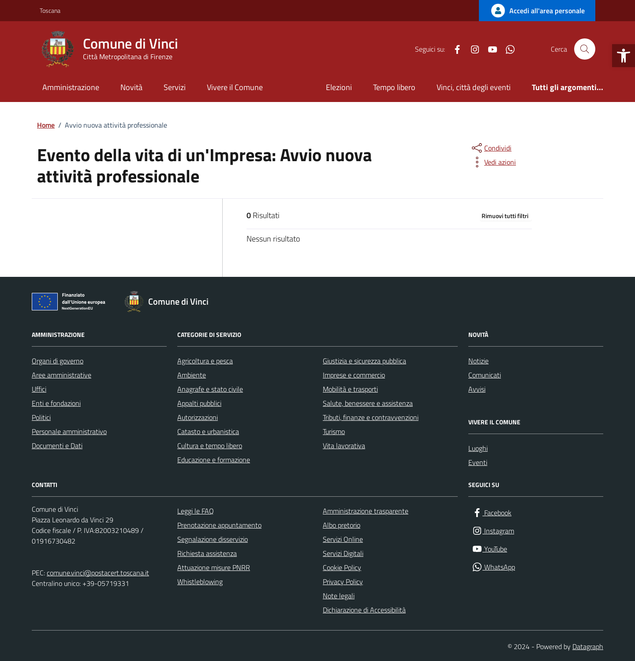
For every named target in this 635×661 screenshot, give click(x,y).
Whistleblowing (200, 581)
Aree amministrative (61, 375)
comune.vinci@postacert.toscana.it (98, 572)
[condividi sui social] (490, 148)
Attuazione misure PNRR (213, 567)
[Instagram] (471, 49)
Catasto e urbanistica (208, 431)
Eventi (477, 462)
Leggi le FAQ (195, 511)
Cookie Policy (342, 567)
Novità (131, 87)
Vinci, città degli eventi (474, 87)
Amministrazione (70, 87)
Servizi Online (343, 539)
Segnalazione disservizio (212, 539)
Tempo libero (394, 87)
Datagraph (587, 646)
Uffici (39, 389)
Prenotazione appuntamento (219, 525)
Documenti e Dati (57, 445)
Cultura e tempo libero (209, 445)
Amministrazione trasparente (365, 511)
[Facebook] (454, 49)
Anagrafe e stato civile (210, 389)
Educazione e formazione (213, 459)
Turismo (334, 431)
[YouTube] (489, 49)
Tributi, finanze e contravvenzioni (370, 417)
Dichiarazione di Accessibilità (364, 609)
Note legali (339, 595)
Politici (41, 417)
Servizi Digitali (343, 553)
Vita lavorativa (344, 445)
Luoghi (478, 448)
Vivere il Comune (235, 87)
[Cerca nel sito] (584, 49)
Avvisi (477, 389)
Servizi (175, 87)
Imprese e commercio (354, 375)
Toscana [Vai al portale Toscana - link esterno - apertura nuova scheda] (50, 10)
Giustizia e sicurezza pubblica (364, 360)
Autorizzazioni (197, 417)
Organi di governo (57, 360)
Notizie (478, 360)
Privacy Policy (343, 581)
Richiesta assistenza (207, 553)
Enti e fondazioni (56, 403)
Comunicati (484, 375)
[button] (623, 55)
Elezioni (339, 87)
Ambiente (191, 375)
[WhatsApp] (506, 49)
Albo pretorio (341, 525)
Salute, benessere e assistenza (368, 403)
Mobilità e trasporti (350, 389)
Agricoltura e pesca (205, 360)
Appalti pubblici (199, 403)
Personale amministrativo (69, 431)
